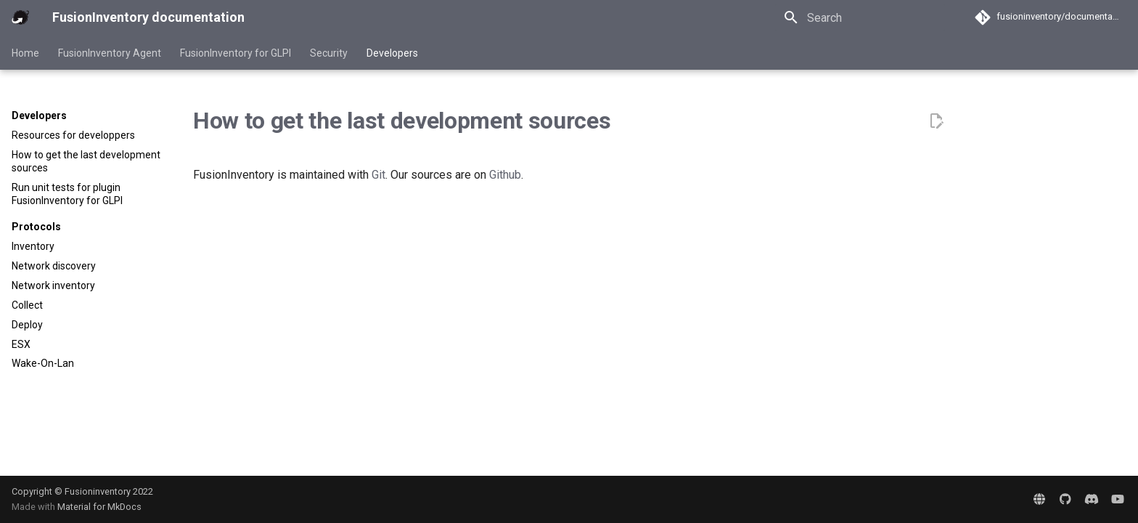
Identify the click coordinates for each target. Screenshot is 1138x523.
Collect (27, 305)
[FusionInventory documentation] (20, 17)
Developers (392, 53)
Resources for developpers (73, 135)
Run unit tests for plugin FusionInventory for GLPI (67, 194)
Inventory (33, 246)
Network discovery (54, 266)
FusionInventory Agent (109, 53)
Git (378, 175)
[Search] (860, 17)
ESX (21, 344)
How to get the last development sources (86, 161)
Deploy (27, 325)
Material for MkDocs (99, 506)
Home (25, 53)
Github (505, 175)
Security (329, 53)
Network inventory (53, 285)
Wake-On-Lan (43, 363)
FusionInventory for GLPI (235, 53)
